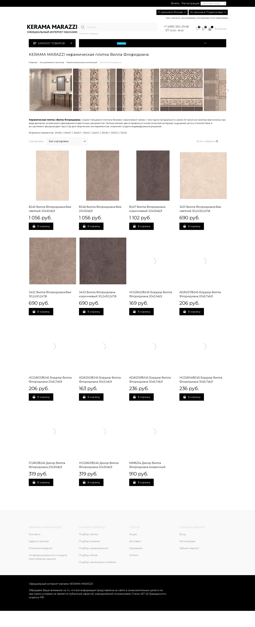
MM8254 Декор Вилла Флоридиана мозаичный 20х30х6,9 (147, 467)
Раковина (93, 33)
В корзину (43, 226)
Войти (175, 3)
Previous (27, 90)
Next (228, 90)
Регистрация (190, 3)
